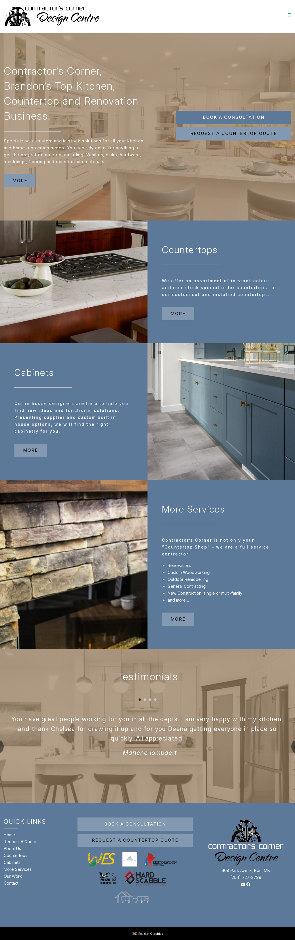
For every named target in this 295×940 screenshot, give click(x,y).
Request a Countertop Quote (233, 133)
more (19, 180)
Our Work (13, 876)
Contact (11, 883)
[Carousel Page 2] (145, 699)
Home (9, 834)
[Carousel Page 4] (155, 699)
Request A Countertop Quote (135, 840)
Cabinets (12, 862)
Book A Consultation (233, 117)
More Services (18, 869)
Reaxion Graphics (150, 933)
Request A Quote (20, 841)
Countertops (15, 855)
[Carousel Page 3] (150, 699)
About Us (12, 848)
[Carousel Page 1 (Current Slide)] (140, 699)
